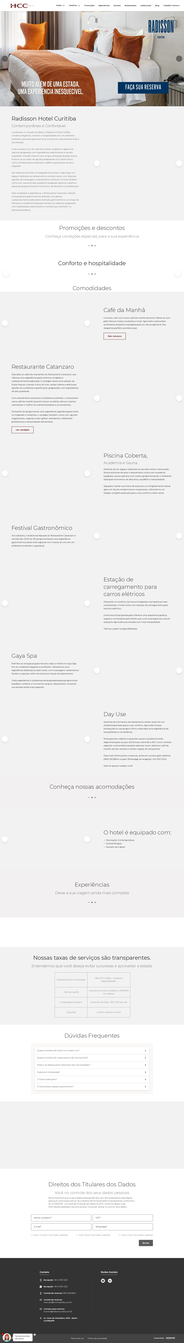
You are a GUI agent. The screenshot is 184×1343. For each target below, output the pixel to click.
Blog (157, 5)
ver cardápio (22, 430)
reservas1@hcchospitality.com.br (56, 1301)
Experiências (104, 5)
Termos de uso (77, 1338)
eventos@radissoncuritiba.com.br (56, 1310)
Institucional (145, 5)
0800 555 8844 (58, 1293)
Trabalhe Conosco (171, 5)
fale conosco (115, 336)
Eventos (117, 5)
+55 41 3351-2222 (54, 1280)
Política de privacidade (97, 1338)
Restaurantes (130, 5)
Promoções (90, 5)
